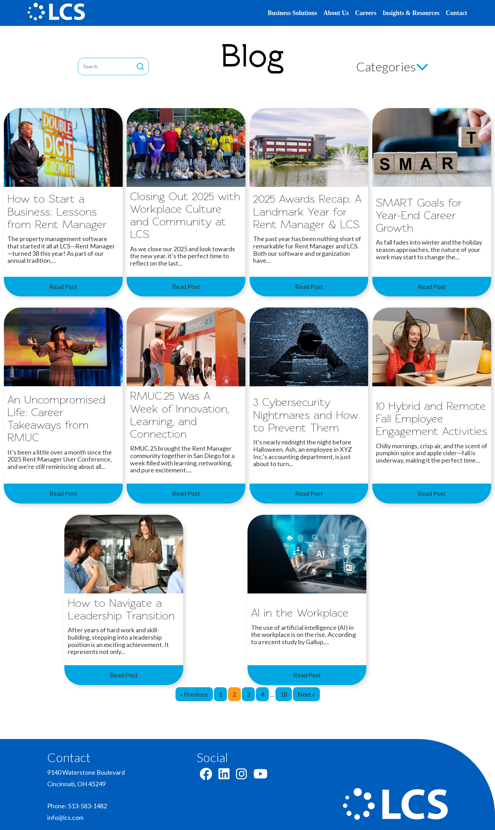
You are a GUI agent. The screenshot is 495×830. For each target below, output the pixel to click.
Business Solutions (292, 12)
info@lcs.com (65, 817)
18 (283, 694)
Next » (306, 694)
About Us (336, 12)
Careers (365, 12)
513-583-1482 (87, 806)
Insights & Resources (411, 12)
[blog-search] (109, 66)
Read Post (63, 286)
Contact (456, 12)
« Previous (194, 694)
